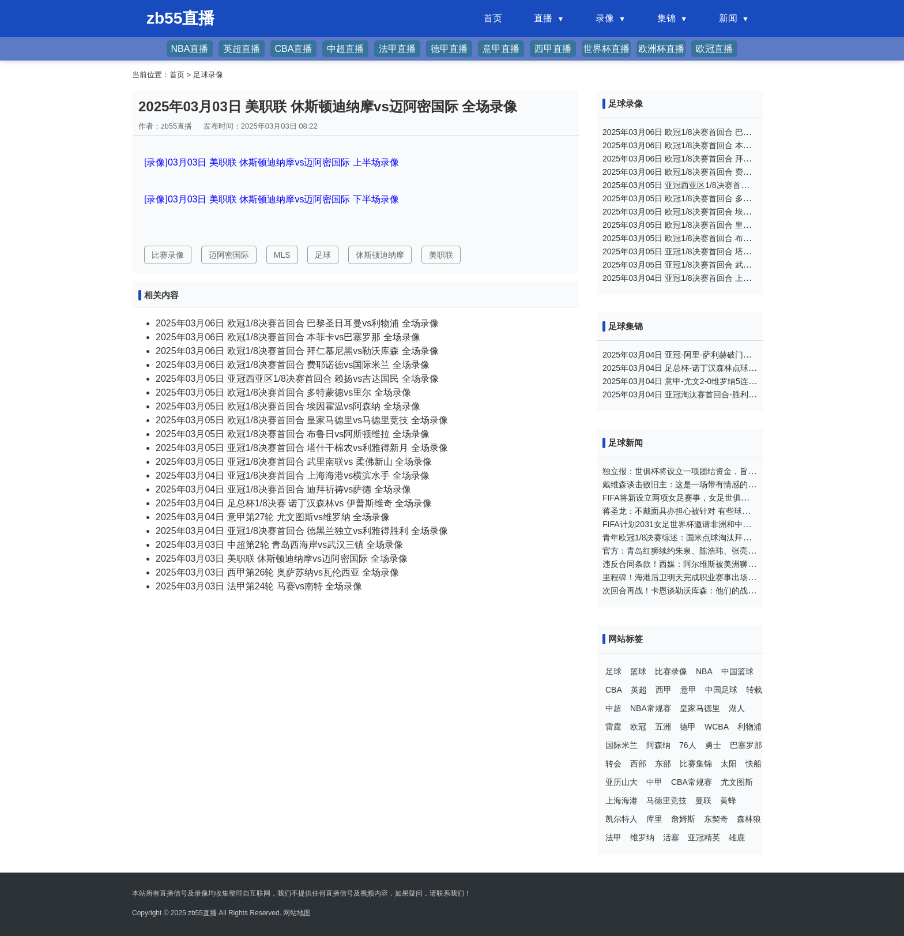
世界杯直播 (606, 49)
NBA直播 (190, 49)
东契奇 (716, 819)
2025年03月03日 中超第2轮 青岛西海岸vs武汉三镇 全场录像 (279, 545)
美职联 (441, 255)
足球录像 (208, 74)
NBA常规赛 (650, 708)
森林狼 (749, 819)
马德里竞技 (666, 800)
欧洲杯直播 (661, 49)
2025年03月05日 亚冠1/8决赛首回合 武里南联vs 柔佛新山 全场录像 (294, 462)
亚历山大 (621, 782)
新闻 (728, 18)
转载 (754, 689)
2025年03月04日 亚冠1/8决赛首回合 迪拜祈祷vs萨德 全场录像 (283, 489)
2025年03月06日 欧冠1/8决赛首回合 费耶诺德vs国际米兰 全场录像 (293, 365)
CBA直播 (293, 49)
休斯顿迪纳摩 (380, 255)
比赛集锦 (696, 763)
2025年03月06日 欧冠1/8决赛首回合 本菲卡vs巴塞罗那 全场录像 (288, 337)
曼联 (703, 800)
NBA (704, 671)
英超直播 (241, 49)
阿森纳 (658, 745)
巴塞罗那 (746, 745)
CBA (613, 689)
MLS (282, 255)
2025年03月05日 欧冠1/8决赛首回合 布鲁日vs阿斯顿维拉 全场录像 (293, 434)
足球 (323, 255)
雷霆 (613, 726)
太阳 (729, 763)
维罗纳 (642, 837)
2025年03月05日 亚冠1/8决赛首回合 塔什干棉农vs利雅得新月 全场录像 (302, 448)
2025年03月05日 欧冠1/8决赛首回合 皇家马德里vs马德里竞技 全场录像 (302, 420)
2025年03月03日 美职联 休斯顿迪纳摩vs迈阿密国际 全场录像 (282, 558)
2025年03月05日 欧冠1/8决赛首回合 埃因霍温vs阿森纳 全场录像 (288, 406)
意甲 (688, 689)
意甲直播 (501, 49)
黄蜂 (728, 800)
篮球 (638, 671)
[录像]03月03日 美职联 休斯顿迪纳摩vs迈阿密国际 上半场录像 (271, 162)
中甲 (654, 782)
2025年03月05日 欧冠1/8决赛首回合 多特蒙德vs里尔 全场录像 (283, 392)
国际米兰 (621, 745)
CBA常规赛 (691, 782)
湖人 (737, 708)
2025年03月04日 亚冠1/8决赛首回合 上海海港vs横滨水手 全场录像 (293, 475)
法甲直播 (397, 49)
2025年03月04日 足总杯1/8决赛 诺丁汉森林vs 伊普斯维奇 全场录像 (294, 503)
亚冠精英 (704, 837)
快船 (753, 763)
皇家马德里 (700, 708)
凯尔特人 (621, 819)
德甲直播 (449, 49)
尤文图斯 (737, 782)
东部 (663, 763)
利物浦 (749, 726)
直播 (543, 18)
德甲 (688, 726)
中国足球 (721, 689)
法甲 (613, 837)
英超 (639, 689)
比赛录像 (168, 255)
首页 (493, 18)
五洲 (663, 726)
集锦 (666, 18)
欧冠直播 (714, 49)
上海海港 (621, 800)
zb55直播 (202, 913)
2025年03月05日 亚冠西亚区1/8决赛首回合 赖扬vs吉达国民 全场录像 (297, 379)
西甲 (664, 689)
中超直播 (345, 49)
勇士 (713, 745)
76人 (687, 745)
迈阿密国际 (229, 255)
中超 (613, 708)
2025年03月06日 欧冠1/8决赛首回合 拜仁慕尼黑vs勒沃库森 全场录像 (297, 351)
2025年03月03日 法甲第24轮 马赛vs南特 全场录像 (259, 586)
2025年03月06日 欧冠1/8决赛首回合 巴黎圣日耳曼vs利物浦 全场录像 (297, 323)
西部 (638, 763)
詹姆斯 (683, 819)
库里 (654, 819)
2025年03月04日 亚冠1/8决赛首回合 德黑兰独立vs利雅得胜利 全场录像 (302, 531)
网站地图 (297, 913)
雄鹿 (737, 837)
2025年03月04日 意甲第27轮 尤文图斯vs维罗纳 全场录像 (273, 517)
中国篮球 (737, 671)
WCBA (717, 726)
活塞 (671, 837)
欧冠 (638, 726)
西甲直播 (552, 49)
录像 (605, 18)
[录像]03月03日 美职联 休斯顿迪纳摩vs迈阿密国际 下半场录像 (271, 199)
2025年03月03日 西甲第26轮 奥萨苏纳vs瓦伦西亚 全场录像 (277, 572)
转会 (613, 763)
